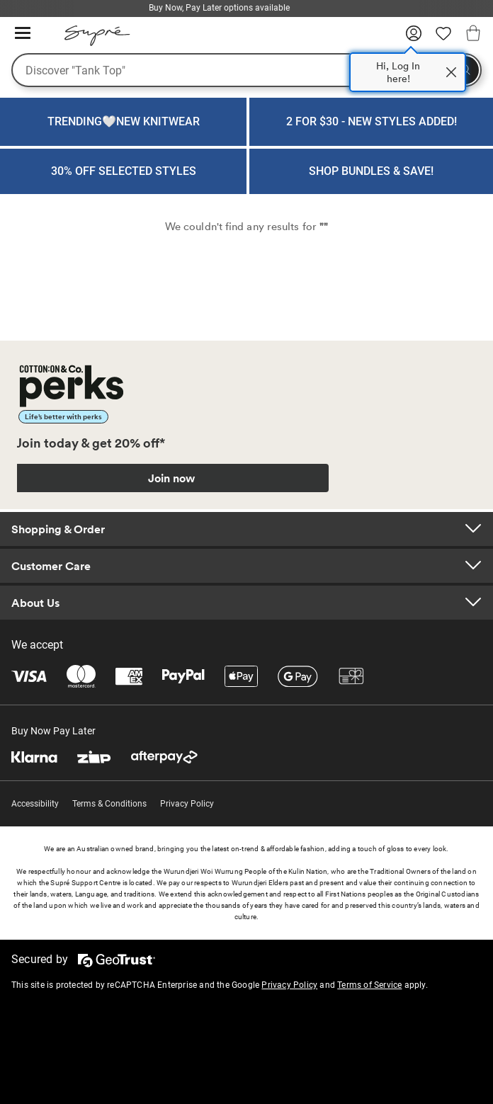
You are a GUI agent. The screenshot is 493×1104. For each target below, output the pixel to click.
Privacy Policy (187, 804)
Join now (171, 478)
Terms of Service (369, 985)
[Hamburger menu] (22, 33)
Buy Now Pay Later (53, 730)
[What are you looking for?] (246, 70)
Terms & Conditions (109, 804)
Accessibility (35, 804)
